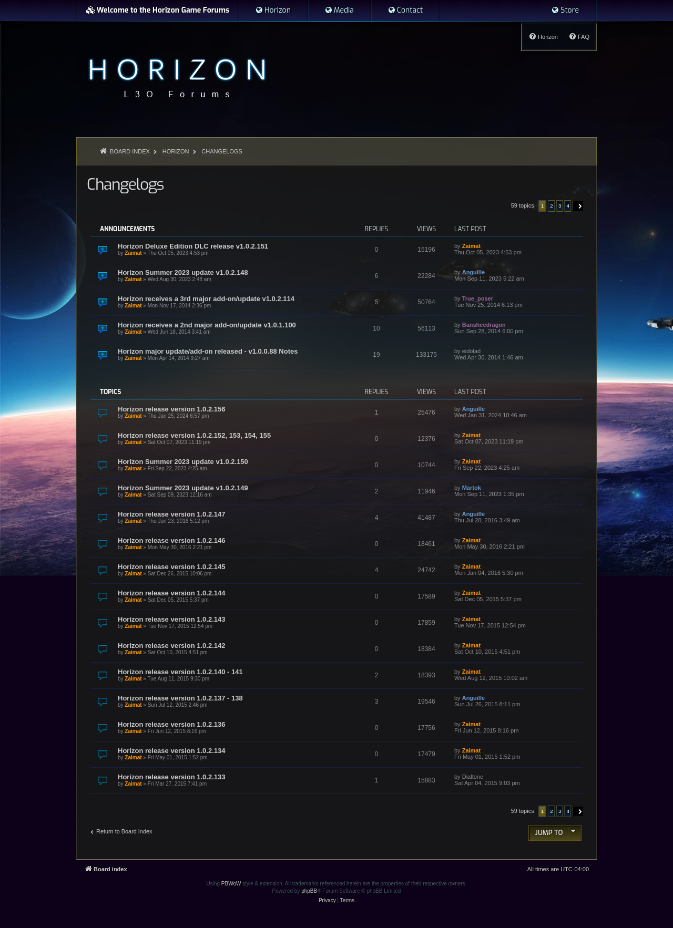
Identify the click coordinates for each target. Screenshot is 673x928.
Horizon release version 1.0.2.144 (172, 593)
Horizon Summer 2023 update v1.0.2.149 (183, 488)
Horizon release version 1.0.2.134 (172, 751)
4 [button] (567, 206)
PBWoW (231, 883)
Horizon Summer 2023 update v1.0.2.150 (183, 462)
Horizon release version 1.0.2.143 (172, 619)
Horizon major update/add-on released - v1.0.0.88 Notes (208, 351)
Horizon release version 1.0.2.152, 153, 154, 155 (194, 435)
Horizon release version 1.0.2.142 (172, 645)
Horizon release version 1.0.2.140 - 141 (180, 672)
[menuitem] (273, 10)
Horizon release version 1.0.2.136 (172, 724)
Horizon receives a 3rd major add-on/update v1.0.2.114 (206, 299)
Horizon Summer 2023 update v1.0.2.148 (183, 272)
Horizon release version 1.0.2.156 (172, 409)
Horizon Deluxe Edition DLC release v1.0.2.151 (193, 246)
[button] (578, 206)
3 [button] (560, 206)
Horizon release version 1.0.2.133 (172, 777)
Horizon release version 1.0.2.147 (172, 514)
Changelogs (125, 184)
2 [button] (551, 206)
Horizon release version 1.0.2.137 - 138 (180, 698)
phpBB (309, 891)
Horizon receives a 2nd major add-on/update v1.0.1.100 (207, 325)
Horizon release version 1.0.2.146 (172, 540)
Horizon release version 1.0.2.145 (172, 567)
